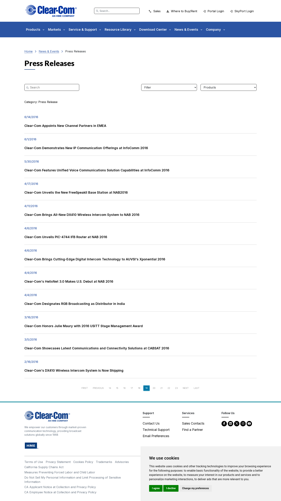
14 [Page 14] (110, 388)
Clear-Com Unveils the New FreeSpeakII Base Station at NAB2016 (76, 192)
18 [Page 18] (139, 388)
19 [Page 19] (146, 388)
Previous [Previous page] (98, 388)
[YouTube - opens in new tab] (249, 423)
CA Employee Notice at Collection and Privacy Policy (60, 492)
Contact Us (151, 423)
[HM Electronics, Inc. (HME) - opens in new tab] (31, 445)
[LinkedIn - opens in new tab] (230, 423)
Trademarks (104, 462)
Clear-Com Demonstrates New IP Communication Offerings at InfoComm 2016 (86, 148)
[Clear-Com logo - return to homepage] (51, 11)
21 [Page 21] (161, 388)
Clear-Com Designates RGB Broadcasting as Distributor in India (74, 304)
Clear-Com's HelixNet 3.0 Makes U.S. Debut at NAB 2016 (68, 281)
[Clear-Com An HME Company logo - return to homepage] (47, 416)
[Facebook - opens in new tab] (224, 423)
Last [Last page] (196, 388)
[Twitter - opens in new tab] (236, 423)
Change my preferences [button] (195, 488)
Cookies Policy (83, 462)
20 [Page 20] (154, 388)
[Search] (117, 11)
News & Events (49, 51)
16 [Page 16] (124, 388)
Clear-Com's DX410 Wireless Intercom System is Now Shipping (73, 370)
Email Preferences (156, 436)
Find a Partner (192, 430)
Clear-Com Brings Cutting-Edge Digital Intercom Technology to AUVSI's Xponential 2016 (94, 259)
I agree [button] (156, 488)
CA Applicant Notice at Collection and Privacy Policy (60, 487)
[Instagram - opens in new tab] (243, 423)
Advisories (122, 462)
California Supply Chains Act (43, 467)
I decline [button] (171, 488)
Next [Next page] (186, 388)
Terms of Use (33, 462)
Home (28, 51)
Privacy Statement (58, 462)
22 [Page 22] (169, 388)
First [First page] (85, 388)
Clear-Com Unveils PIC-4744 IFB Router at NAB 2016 (65, 237)
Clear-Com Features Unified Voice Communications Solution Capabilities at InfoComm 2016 (96, 170)
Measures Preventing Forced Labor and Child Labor (59, 472)
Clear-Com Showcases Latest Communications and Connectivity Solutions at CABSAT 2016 (96, 348)
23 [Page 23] (176, 388)
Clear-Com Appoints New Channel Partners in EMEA (65, 126)
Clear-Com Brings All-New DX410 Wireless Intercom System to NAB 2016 (81, 215)
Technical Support (156, 430)
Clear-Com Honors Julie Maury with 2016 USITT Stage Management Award (83, 326)
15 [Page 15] (117, 388)
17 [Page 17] (132, 388)
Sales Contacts (193, 423)
